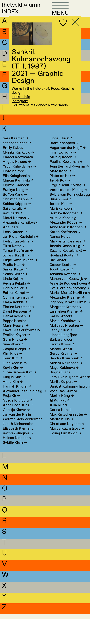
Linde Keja (13, 283)
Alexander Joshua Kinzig (24, 396)
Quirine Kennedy (18, 302)
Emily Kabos (13, 152)
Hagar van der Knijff (68, 152)
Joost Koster (62, 274)
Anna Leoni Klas (18, 410)
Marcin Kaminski (18, 185)
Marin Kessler (16, 330)
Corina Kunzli (60, 414)
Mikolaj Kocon (63, 162)
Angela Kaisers (17, 166)
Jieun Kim (12, 363)
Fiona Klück (61, 143)
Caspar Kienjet (16, 354)
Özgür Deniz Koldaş (67, 190)
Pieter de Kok (62, 180)
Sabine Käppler (17, 208)
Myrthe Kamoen (16, 190)
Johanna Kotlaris (65, 279)
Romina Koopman (66, 218)
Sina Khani (13, 349)
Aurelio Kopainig (63, 223)
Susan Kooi (61, 204)
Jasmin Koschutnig (67, 251)
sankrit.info (21, 97)
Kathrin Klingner (18, 438)
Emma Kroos (62, 349)
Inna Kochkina (63, 157)
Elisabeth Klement (18, 433)
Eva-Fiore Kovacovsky (69, 293)
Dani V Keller (15, 293)
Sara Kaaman (15, 143)
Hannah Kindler (17, 391)
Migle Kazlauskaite (20, 265)
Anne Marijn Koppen (68, 232)
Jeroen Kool (61, 208)
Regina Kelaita (16, 288)
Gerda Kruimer (63, 358)
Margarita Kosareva (67, 246)
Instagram (20, 101)
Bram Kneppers (64, 148)
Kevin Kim (13, 372)
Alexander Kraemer (67, 302)
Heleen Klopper (17, 442)
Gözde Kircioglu (18, 405)
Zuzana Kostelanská (68, 255)
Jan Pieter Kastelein (20, 241)
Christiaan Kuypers (67, 428)
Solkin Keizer (15, 279)
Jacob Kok (60, 185)
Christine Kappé (18, 204)
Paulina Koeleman (66, 166)
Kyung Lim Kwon (65, 438)
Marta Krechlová (65, 325)
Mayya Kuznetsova (67, 433)
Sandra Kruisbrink (66, 363)
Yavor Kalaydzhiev (19, 171)
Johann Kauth (16, 260)
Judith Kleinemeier (18, 428)
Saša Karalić (14, 213)
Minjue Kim (14, 382)
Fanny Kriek (61, 335)
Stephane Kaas (17, 148)
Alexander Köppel (66, 227)
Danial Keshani (16, 321)
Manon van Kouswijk (68, 283)
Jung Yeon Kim (15, 368)
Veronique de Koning (68, 194)
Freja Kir (11, 400)
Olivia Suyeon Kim (19, 377)
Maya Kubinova (64, 372)
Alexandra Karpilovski (20, 227)
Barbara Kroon (61, 344)
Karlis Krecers (61, 321)
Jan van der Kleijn (17, 419)
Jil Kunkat (59, 405)
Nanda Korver (61, 241)
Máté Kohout (62, 176)
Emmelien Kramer (66, 316)
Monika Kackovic (18, 157)
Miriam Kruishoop (66, 368)
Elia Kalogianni (16, 180)
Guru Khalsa (15, 344)
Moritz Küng (62, 400)
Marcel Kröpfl (61, 354)
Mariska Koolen (62, 213)
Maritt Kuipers (63, 386)
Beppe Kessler (14, 325)
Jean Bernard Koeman (69, 171)
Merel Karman (16, 223)
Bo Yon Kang (15, 199)
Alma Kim (13, 386)
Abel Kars (11, 232)
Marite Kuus (61, 424)
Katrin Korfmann (65, 237)
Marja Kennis (15, 307)
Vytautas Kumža (65, 396)
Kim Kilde (12, 358)
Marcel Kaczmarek (20, 162)
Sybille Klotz (15, 447)
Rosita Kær (14, 269)
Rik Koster (58, 265)
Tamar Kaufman (18, 255)
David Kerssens (17, 316)
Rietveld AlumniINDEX (27, 10)
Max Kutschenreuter (68, 419)
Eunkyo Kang (15, 194)
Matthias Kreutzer (66, 330)
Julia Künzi (58, 410)
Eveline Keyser (16, 339)
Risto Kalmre (15, 176)
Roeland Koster (64, 260)
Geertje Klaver (16, 414)
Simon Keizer (15, 274)
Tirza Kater (14, 251)
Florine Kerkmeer (18, 312)
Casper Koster (63, 269)
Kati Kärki (12, 218)
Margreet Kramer (66, 312)
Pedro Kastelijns (18, 246)
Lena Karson (15, 237)
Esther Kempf (16, 297)
